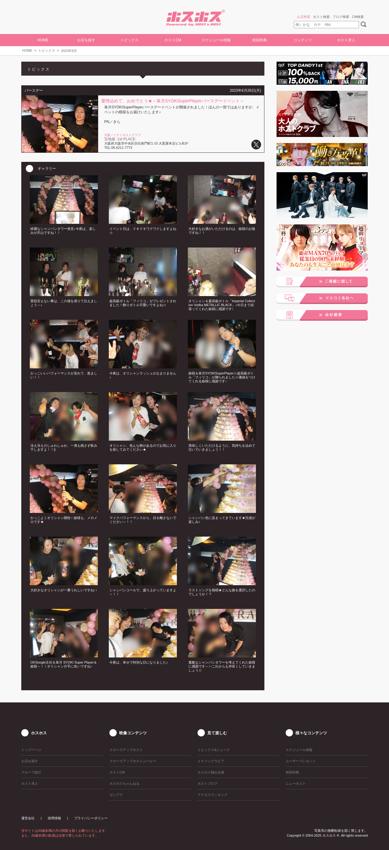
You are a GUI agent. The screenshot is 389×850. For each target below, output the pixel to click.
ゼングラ (116, 795)
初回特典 (259, 40)
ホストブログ (208, 783)
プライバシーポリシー (91, 818)
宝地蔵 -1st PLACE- (120, 139)
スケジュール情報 (216, 40)
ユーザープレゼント (301, 761)
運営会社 (28, 818)
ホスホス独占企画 (211, 772)
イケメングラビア (211, 761)
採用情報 (54, 818)
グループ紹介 (31, 772)
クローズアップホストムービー (132, 761)
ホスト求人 (346, 40)
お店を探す (86, 40)
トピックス (46, 50)
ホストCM (172, 40)
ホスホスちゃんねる (124, 783)
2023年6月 (69, 51)
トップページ (31, 750)
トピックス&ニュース (214, 750)
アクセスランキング (213, 795)
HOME (42, 40)
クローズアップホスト (126, 750)
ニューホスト (296, 783)
